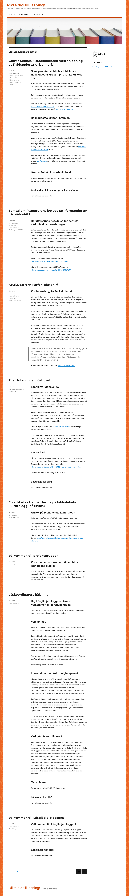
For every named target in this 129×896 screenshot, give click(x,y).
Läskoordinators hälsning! (29, 594)
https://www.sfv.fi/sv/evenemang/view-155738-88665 (50, 261)
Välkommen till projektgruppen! (34, 555)
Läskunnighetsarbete (16, 76)
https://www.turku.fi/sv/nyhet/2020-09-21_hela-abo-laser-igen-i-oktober (56, 467)
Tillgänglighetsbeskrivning (49, 888)
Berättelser (12, 225)
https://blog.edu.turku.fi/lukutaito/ (102, 67)
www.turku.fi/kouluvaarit (66, 365)
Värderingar (13, 230)
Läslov (21, 389)
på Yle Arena (42, 161)
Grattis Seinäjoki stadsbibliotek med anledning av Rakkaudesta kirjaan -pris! (46, 62)
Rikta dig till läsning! (26, 5)
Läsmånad (12, 391)
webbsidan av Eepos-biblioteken (42, 106)
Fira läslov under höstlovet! (30, 380)
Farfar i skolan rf (14, 294)
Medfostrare (13, 298)
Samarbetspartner (15, 300)
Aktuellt (12, 14)
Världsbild (20, 230)
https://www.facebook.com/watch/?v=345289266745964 (51, 270)
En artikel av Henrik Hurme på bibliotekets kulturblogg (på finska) (42, 504)
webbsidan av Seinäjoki (64, 109)
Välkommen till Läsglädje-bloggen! (36, 817)
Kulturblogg (13, 515)
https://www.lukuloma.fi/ (61, 427)
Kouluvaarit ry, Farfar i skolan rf (33, 284)
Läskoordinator (14, 73)
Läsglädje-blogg (24, 14)
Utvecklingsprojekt (15, 829)
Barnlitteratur (13, 223)
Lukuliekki (12, 78)
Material (37, 14)
